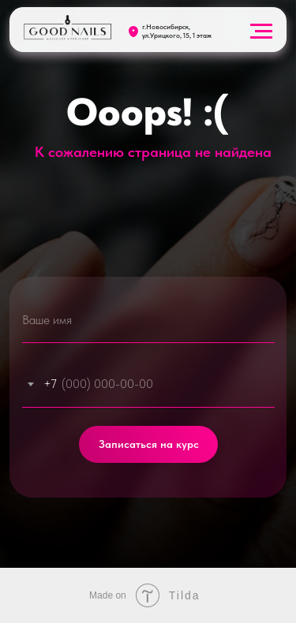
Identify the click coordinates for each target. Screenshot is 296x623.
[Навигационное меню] (261, 31)
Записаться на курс (149, 444)
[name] (148, 320)
